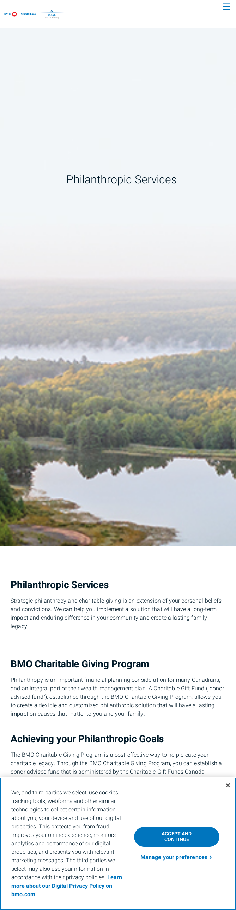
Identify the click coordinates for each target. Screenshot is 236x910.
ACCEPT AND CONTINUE (177, 837)
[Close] (228, 785)
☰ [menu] (226, 7)
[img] (118, 273)
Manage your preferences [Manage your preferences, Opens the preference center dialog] (174, 857)
